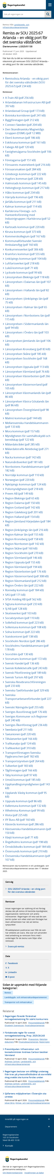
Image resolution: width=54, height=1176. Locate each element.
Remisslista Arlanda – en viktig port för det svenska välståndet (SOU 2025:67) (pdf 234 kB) (27, 82)
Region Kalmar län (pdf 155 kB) (24, 534)
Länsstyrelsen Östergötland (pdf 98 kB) (27, 411)
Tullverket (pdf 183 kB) (19, 766)
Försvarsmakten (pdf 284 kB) (23, 169)
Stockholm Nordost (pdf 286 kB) (25, 641)
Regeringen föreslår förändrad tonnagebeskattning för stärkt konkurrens (26, 1018)
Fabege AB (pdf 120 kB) (19, 147)
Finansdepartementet (34, 1025)
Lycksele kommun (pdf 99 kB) (23, 272)
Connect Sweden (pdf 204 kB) (23, 125)
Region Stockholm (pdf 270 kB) (24, 553)
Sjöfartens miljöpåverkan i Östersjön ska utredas (25, 1095)
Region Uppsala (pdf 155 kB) (22, 562)
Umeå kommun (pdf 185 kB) (22, 780)
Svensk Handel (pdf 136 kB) (22, 663)
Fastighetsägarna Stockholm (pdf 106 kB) (28, 153)
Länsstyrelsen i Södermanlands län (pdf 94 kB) (26, 325)
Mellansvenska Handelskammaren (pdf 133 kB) (26, 425)
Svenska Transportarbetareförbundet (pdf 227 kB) (28, 698)
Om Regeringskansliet (13, 1172)
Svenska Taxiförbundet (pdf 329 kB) (27, 690)
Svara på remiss (16, 946)
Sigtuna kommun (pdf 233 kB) (23, 604)
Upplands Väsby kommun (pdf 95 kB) (26, 794)
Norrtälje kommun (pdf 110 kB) (24, 475)
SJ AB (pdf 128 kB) (16, 608)
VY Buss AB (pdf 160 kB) (20, 820)
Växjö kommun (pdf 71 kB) (21, 837)
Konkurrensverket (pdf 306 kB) (24, 249)
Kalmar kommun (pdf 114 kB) (23, 206)
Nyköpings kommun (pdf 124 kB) (25, 484)
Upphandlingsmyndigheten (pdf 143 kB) (27, 786)
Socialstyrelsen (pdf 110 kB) (22, 618)
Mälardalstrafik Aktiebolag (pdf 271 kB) (27, 451)
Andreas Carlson (12, 1061)
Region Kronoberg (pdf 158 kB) (24, 539)
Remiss (8, 992)
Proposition (33, 1039)
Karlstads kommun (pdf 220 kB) (24, 227)
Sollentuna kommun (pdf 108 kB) (25, 627)
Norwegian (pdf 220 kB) (19, 480)
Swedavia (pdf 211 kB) (18, 729)
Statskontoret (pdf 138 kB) (21, 636)
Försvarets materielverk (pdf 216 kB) (27, 165)
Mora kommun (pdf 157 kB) (22, 431)
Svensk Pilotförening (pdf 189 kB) (25, 673)
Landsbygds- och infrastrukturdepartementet (16, 26)
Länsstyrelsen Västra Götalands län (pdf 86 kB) (27, 403)
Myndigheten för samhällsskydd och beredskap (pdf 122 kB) (27, 437)
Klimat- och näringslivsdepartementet (33, 1103)
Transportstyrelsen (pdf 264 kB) (24, 761)
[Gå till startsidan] (13, 4)
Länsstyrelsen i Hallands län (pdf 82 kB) (27, 292)
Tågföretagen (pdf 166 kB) (21, 770)
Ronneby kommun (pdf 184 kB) (24, 590)
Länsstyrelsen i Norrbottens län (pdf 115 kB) (27, 317)
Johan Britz (10, 1103)
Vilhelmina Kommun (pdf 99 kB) (25, 810)
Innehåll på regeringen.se (27, 1119)
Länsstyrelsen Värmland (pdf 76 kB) (27, 371)
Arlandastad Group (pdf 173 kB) (24, 111)
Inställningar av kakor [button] (34, 1172)
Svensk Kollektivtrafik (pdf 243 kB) (26, 668)
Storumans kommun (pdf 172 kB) (26, 659)
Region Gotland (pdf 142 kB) (22, 507)
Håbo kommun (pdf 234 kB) (22, 192)
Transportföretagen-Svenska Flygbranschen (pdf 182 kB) (22, 754)
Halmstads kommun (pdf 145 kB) (25, 183)
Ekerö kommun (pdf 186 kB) (22, 138)
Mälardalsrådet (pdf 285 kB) (22, 444)
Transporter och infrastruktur (18, 1002)
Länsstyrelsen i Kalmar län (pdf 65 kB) (26, 309)
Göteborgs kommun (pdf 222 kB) (25, 174)
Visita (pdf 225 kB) (16, 815)
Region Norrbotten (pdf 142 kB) (24, 544)
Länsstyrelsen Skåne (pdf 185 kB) (25, 354)
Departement (27, 1126)
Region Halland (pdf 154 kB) (22, 517)
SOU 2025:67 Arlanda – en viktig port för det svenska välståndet (26, 890)
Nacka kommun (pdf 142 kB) (23, 457)
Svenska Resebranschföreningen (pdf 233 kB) (25, 684)
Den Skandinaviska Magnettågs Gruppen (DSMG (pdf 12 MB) (24, 131)
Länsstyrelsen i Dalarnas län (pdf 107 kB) (28, 283)
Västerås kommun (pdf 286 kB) (24, 824)
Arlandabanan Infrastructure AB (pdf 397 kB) (28, 104)
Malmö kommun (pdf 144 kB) (23, 418)
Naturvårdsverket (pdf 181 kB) (24, 462)
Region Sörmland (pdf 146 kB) (23, 558)
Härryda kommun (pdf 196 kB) (24, 197)
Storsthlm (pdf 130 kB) (19, 654)
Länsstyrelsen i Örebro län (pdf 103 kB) (27, 334)
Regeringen (44, 1042)
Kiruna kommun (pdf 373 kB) (23, 232)
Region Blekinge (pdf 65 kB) (22, 498)
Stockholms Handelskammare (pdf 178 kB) (27, 647)
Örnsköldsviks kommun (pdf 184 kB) (28, 847)
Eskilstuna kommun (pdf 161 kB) (25, 142)
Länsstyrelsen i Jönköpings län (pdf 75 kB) (26, 300)
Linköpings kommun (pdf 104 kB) (25, 258)
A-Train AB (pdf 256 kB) (19, 98)
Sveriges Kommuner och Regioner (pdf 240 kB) (26, 718)
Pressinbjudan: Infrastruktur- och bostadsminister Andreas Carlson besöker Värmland (26, 1052)
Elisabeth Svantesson (14, 1025)
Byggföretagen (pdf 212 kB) (22, 120)
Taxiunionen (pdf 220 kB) (20, 734)
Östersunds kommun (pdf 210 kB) (26, 851)
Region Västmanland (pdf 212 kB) (25, 581)
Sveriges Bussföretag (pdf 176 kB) (26, 712)
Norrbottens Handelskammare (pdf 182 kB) (27, 468)
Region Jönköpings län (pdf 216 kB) (26, 530)
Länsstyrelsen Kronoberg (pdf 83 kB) (27, 349)
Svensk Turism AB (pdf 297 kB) (24, 677)
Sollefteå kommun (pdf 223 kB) (24, 622)
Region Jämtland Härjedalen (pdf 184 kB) (27, 523)
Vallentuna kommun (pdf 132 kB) (25, 806)
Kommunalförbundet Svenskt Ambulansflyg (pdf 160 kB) (23, 243)
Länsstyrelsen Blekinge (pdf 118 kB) (27, 277)
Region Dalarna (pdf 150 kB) (22, 503)
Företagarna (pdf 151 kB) (20, 160)
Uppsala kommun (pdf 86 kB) (23, 801)
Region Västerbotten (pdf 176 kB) (25, 571)
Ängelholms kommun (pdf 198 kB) (26, 842)
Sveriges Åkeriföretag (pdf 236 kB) (26, 725)
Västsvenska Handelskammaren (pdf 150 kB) (28, 831)
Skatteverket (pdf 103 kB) (20, 613)
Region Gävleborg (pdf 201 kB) (24, 512)
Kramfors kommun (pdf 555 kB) (25, 254)
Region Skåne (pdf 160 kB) (21, 548)
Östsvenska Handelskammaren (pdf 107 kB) (27, 857)
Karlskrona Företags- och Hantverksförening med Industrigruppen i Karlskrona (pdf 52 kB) (27, 216)
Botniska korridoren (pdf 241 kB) (25, 115)
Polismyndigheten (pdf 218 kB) (24, 489)
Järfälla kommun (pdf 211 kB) (23, 202)
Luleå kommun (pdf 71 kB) (21, 268)
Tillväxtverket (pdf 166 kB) (21, 739)
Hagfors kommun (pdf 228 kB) (24, 178)
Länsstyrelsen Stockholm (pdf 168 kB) (26, 360)
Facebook (13, 963)
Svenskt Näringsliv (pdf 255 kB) (24, 707)
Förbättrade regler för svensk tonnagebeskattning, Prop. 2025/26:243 (25, 1034)
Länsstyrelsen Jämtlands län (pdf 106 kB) (28, 342)
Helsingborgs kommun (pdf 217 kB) (27, 188)
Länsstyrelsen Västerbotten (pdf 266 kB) (27, 378)
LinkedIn (12, 972)
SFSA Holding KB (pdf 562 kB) (23, 599)
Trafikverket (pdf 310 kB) (20, 748)
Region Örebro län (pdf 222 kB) (24, 585)
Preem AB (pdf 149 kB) (19, 493)
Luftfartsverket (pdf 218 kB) (22, 263)
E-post (11, 976)
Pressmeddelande (36, 1022)
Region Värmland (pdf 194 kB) (23, 567)
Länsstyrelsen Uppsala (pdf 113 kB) (27, 367)
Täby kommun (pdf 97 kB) (21, 775)
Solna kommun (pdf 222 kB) (22, 632)
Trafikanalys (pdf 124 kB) (20, 743)
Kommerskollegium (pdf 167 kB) (25, 236)
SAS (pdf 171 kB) (15, 595)
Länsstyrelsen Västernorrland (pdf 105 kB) (26, 386)
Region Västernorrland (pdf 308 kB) (27, 576)
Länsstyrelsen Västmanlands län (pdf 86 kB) (28, 395)
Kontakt (9, 1145)
